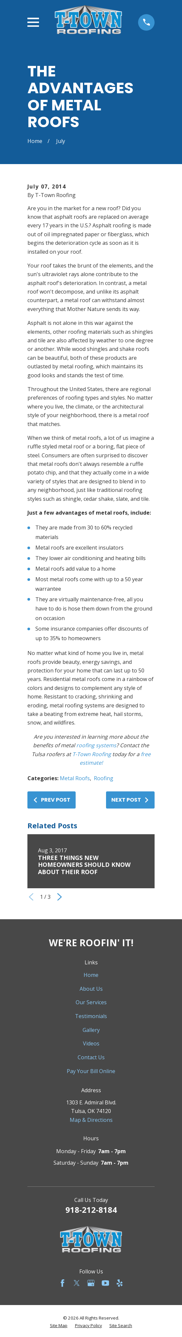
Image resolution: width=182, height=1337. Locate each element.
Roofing (103, 778)
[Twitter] (76, 1283)
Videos (91, 1043)
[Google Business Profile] (90, 1283)
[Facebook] (62, 1283)
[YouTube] (105, 1283)
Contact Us (91, 1057)
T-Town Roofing (91, 754)
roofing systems (96, 745)
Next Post (130, 800)
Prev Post (52, 800)
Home (91, 975)
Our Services (91, 1002)
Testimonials (91, 1016)
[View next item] (59, 896)
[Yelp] (119, 1283)
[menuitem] (58, 1326)
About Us (91, 988)
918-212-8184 (91, 1209)
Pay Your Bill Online (91, 1071)
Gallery (91, 1030)
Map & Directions (91, 1120)
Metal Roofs (75, 778)
